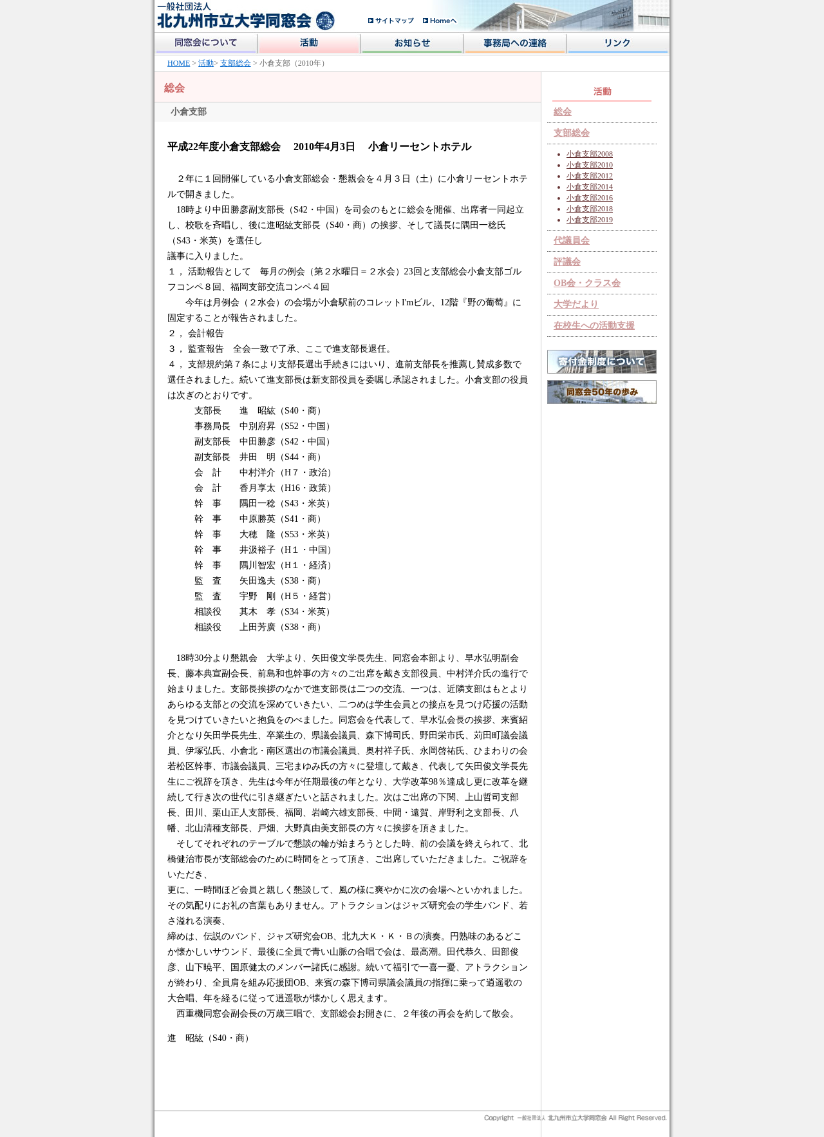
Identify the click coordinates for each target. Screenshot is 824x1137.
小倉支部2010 (589, 164)
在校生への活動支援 (594, 325)
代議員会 (572, 240)
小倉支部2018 (589, 208)
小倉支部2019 (589, 219)
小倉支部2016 (589, 197)
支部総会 (235, 63)
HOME (178, 63)
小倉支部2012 (589, 175)
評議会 (567, 262)
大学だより (576, 304)
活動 (206, 63)
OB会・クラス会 (587, 283)
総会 (563, 112)
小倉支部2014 (589, 186)
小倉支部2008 (589, 153)
